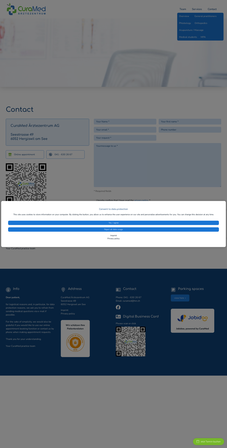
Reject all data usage (113, 229)
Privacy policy (113, 238)
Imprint (113, 235)
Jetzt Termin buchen (208, 441)
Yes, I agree (114, 222)
